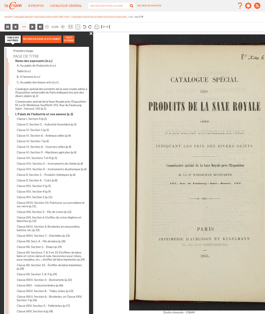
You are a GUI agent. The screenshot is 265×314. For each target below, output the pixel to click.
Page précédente (15, 27)
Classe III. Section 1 (33, 130)
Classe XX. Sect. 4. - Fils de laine (41, 241)
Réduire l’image (47, 27)
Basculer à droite (108, 27)
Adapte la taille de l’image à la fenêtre (77, 27)
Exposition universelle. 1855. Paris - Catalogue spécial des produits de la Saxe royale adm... (81, 17)
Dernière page (40, 27)
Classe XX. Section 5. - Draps (39, 247)
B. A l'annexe (28, 76)
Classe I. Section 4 (32, 118)
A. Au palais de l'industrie (36, 65)
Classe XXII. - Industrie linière (40, 285)
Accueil (8, 17)
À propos (36, 5)
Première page (8, 27)
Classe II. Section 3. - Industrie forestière (46, 124)
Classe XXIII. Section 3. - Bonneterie (44, 279)
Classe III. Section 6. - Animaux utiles (44, 135)
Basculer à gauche (103, 27)
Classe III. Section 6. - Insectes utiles (44, 146)
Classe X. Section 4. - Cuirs (37, 180)
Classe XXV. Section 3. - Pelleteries (43, 305)
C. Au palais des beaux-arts (38, 82)
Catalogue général (66, 5)
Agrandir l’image (63, 27)
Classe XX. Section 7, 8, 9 (37, 274)
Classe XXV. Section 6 (35, 311)
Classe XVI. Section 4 (34, 191)
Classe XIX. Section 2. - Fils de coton (44, 211)
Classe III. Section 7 (33, 141)
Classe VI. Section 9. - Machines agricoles (46, 152)
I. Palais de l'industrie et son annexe (44, 114)
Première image (23, 50)
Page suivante (32, 27)
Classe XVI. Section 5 (34, 186)
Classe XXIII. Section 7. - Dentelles (43, 235)
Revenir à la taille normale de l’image (70, 27)
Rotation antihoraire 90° (84, 27)
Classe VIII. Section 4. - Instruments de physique (52, 169)
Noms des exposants (33, 61)
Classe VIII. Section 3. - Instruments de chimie (50, 163)
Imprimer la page (96, 27)
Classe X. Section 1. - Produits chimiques (46, 174)
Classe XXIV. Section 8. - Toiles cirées (45, 291)
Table (24, 71)
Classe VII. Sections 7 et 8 (37, 158)
